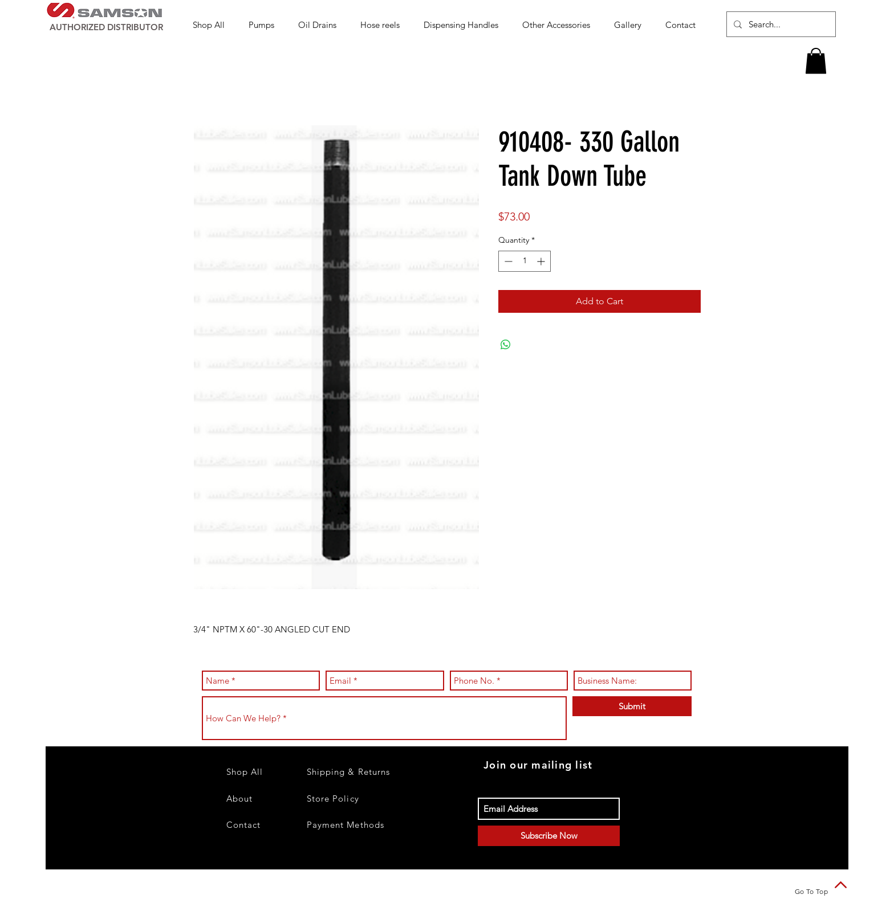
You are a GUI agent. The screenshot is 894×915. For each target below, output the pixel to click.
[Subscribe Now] (549, 836)
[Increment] (542, 261)
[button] (265, 24)
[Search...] (780, 24)
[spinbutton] (524, 261)
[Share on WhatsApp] (506, 345)
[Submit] (632, 706)
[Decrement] (507, 261)
